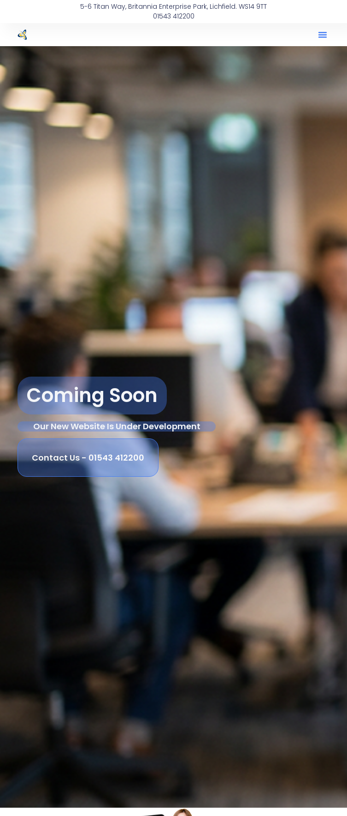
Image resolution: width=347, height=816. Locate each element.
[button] (322, 35)
